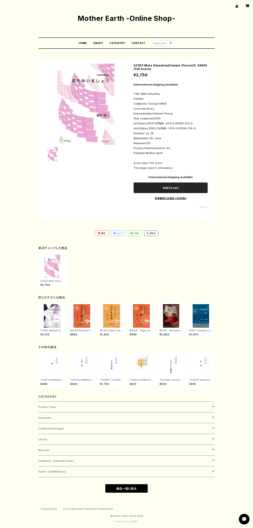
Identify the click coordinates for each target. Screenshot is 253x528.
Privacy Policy (49, 509)
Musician (43, 450)
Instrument (45, 417)
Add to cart (171, 188)
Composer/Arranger (51, 428)
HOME (83, 43)
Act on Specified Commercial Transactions (88, 509)
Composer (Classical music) (56, 460)
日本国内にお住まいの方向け (170, 198)
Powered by (126, 521)
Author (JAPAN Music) (52, 471)
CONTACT (139, 43)
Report (204, 207)
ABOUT (98, 43)
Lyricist (42, 439)
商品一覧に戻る (126, 488)
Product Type (47, 406)
